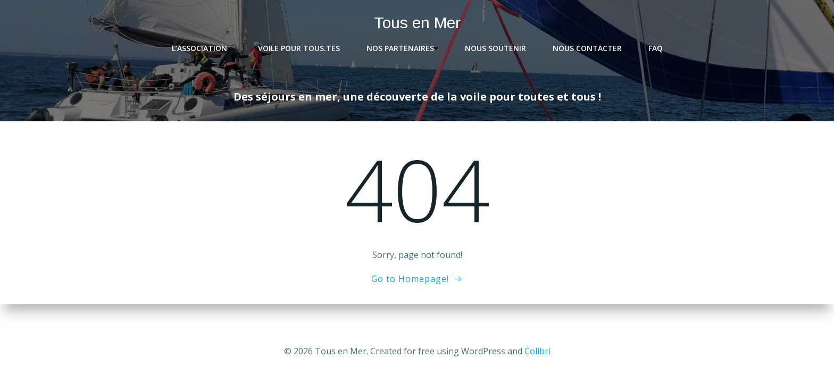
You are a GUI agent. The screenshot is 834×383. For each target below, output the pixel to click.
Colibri (537, 351)
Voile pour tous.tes (299, 48)
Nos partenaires (402, 48)
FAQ (655, 48)
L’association (201, 48)
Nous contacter (587, 48)
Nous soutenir (495, 48)
